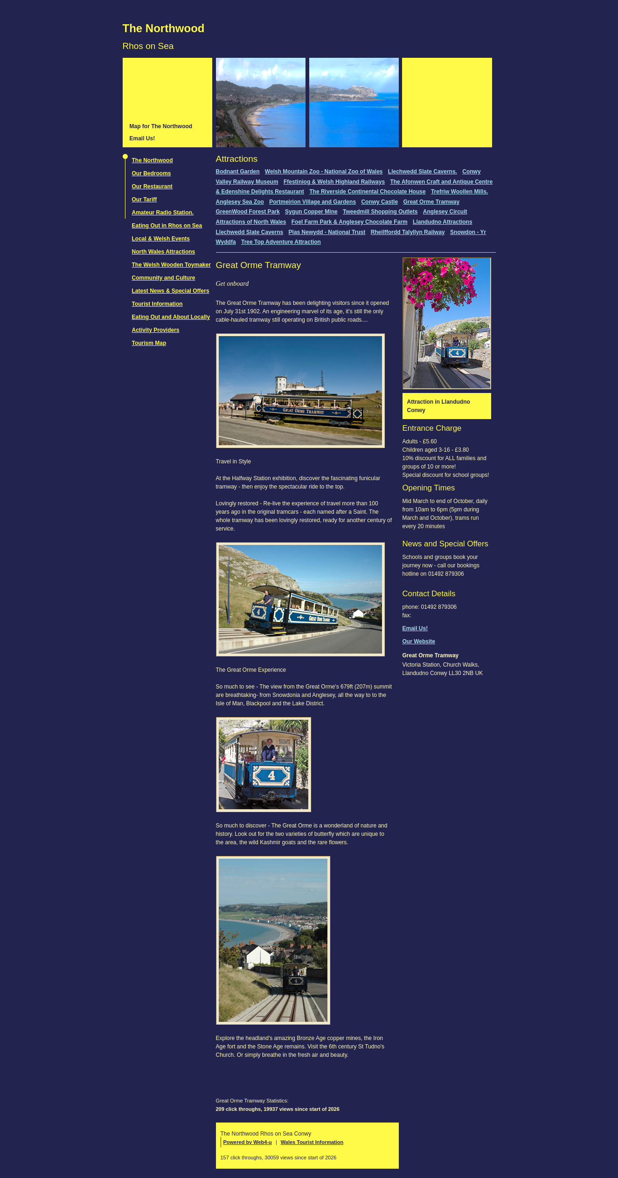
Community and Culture (163, 278)
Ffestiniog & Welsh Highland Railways (334, 182)
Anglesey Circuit (445, 211)
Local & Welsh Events (161, 238)
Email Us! (142, 138)
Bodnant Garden (238, 171)
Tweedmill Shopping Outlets (380, 211)
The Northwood (164, 28)
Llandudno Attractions (442, 222)
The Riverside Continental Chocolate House (367, 191)
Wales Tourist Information (312, 1142)
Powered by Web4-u (247, 1142)
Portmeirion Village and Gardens (312, 202)
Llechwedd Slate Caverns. (422, 171)
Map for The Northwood (161, 126)
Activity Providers (156, 330)
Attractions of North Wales (251, 222)
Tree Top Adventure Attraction (281, 242)
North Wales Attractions (163, 251)
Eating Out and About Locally (171, 317)
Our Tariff (144, 199)
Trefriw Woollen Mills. (459, 191)
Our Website (419, 641)
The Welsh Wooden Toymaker (171, 265)
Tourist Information (157, 304)
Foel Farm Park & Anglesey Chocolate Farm (350, 222)
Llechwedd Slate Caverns (250, 232)
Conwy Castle (379, 202)
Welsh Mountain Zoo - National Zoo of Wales (324, 171)
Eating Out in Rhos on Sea (167, 225)
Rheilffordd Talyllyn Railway (408, 232)
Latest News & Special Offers (170, 291)
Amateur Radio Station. (163, 212)
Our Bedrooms (151, 173)
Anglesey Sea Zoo (240, 202)
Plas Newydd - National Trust (327, 232)
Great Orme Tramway (431, 202)
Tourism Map (149, 343)
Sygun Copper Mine (311, 211)
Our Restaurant (152, 186)
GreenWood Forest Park (248, 211)
